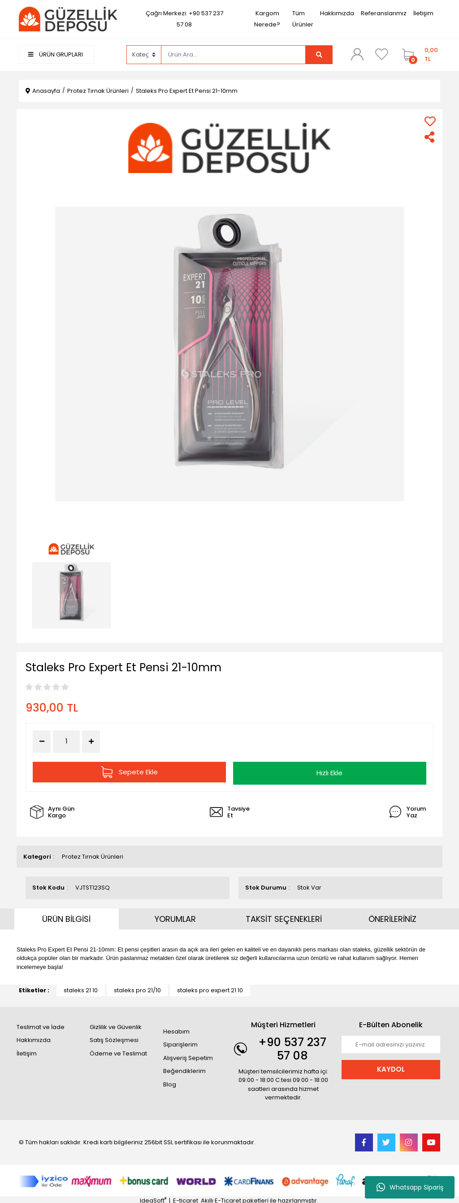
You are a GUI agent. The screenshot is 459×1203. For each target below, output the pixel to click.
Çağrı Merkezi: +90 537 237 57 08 (184, 19)
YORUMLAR (175, 916)
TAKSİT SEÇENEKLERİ (284, 916)
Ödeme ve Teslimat (118, 1051)
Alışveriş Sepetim (188, 1055)
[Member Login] (357, 54)
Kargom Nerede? (267, 19)
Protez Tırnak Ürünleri (92, 854)
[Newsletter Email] (391, 1042)
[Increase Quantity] (91, 741)
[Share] (430, 137)
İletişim (423, 13)
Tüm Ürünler (302, 19)
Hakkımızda (337, 13)
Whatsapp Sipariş (410, 1187)
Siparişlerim (180, 1042)
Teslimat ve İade (41, 1025)
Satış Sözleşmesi (114, 1038)
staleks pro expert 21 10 (210, 988)
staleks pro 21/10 (137, 988)
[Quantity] (66, 741)
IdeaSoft (153, 1198)
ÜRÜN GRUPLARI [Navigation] (55, 54)
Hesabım (176, 1029)
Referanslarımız (384, 13)
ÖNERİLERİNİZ (392, 916)
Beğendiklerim (184, 1069)
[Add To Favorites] (430, 121)
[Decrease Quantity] (42, 741)
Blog (169, 1082)
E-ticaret (185, 1198)
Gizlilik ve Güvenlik (116, 1025)
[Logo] (68, 18)
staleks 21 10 (81, 988)
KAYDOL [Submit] (391, 1067)
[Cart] (419, 54)
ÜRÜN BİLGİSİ (66, 916)
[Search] (233, 55)
